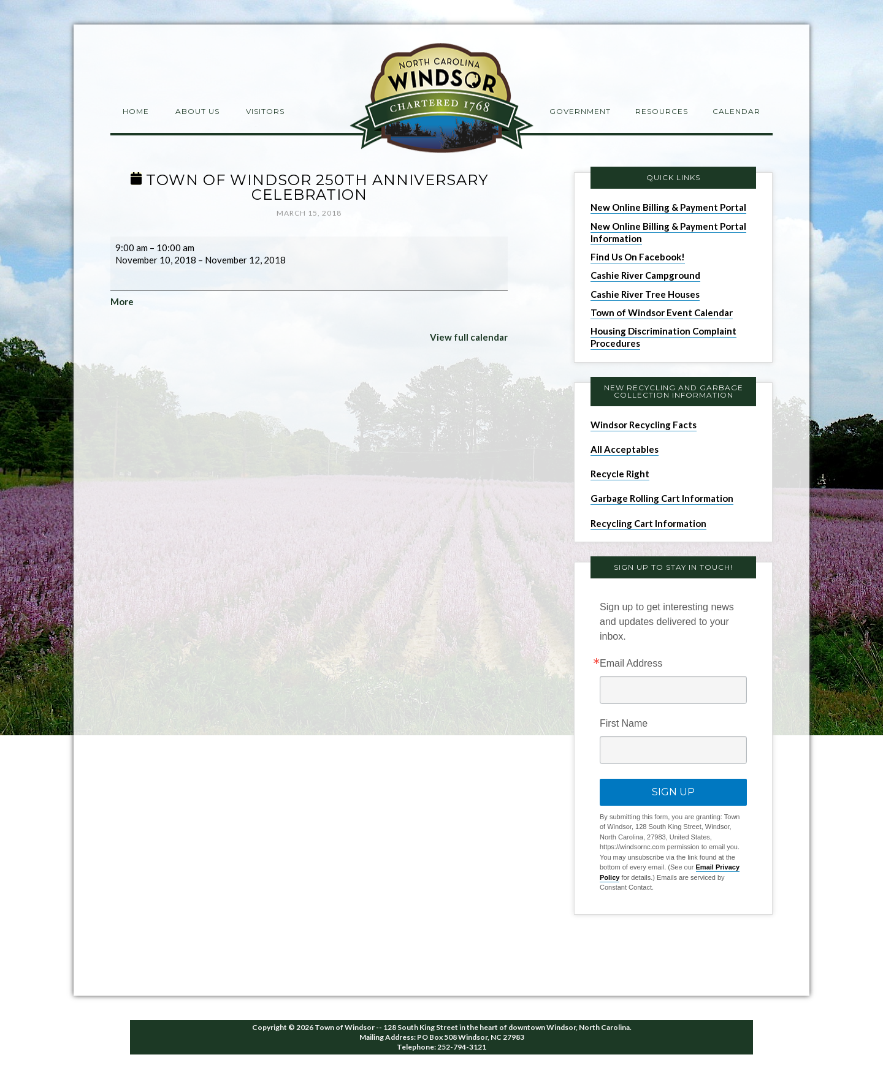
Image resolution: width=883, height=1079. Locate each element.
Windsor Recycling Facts (644, 424)
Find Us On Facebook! (638, 256)
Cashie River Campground (645, 275)
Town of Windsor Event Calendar (662, 312)
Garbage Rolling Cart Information (662, 498)
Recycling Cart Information (648, 523)
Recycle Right (620, 473)
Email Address (631, 663)
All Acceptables (625, 449)
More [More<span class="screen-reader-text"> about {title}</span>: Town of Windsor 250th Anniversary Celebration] (122, 301)
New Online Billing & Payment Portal (668, 207)
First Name (624, 724)
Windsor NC (441, 100)
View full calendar (469, 337)
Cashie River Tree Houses (645, 294)
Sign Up (673, 792)
